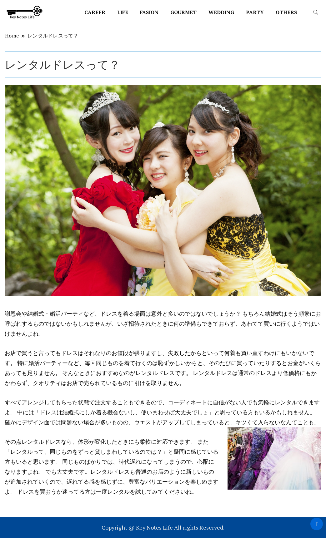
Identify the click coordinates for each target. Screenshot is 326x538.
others (286, 12)
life (122, 12)
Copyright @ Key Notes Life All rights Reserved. (163, 527)
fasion (149, 12)
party (255, 12)
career (94, 12)
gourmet (183, 12)
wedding (221, 12)
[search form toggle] (315, 12)
